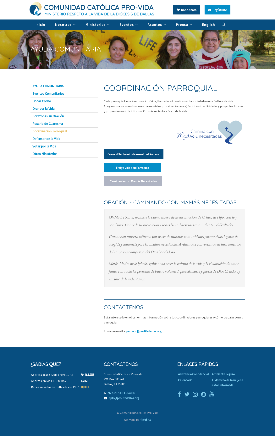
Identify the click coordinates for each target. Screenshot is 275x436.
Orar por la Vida (43, 109)
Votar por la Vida (44, 146)
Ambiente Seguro (223, 374)
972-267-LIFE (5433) (121, 393)
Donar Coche (41, 101)
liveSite (146, 420)
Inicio (40, 24)
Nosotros (63, 24)
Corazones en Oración (48, 116)
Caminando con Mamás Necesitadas (133, 181)
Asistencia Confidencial (193, 374)
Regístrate (217, 10)
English (208, 24)
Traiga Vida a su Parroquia (132, 168)
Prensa (182, 24)
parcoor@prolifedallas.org (144, 331)
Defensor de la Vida (46, 139)
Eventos (126, 24)
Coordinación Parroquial (49, 131)
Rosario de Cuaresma (47, 124)
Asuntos (155, 24)
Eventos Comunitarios (48, 93)
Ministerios (95, 24)
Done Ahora (186, 10)
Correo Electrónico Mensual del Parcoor (133, 154)
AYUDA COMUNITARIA (48, 86)
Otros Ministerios (44, 154)
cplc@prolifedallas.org (124, 398)
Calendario (185, 380)
